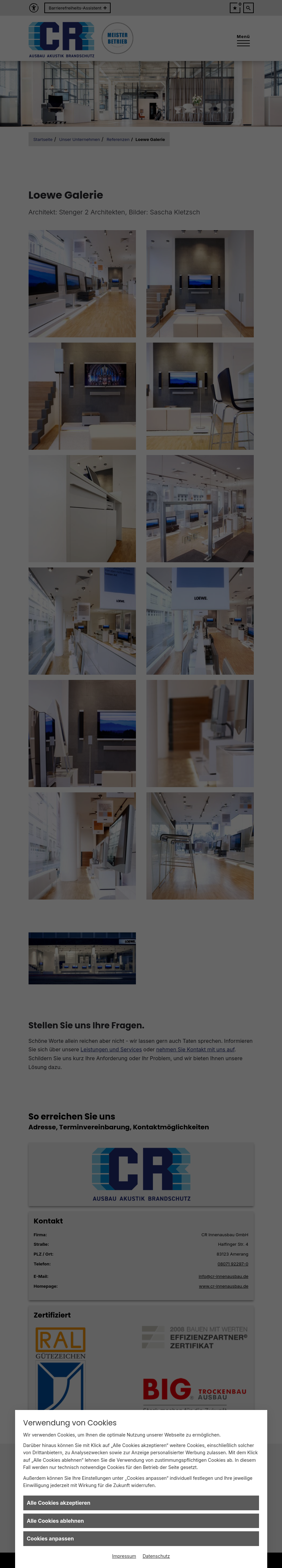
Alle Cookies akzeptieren (59, 1502)
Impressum (124, 1556)
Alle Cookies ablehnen (55, 1521)
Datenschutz (156, 1556)
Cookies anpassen (50, 1538)
